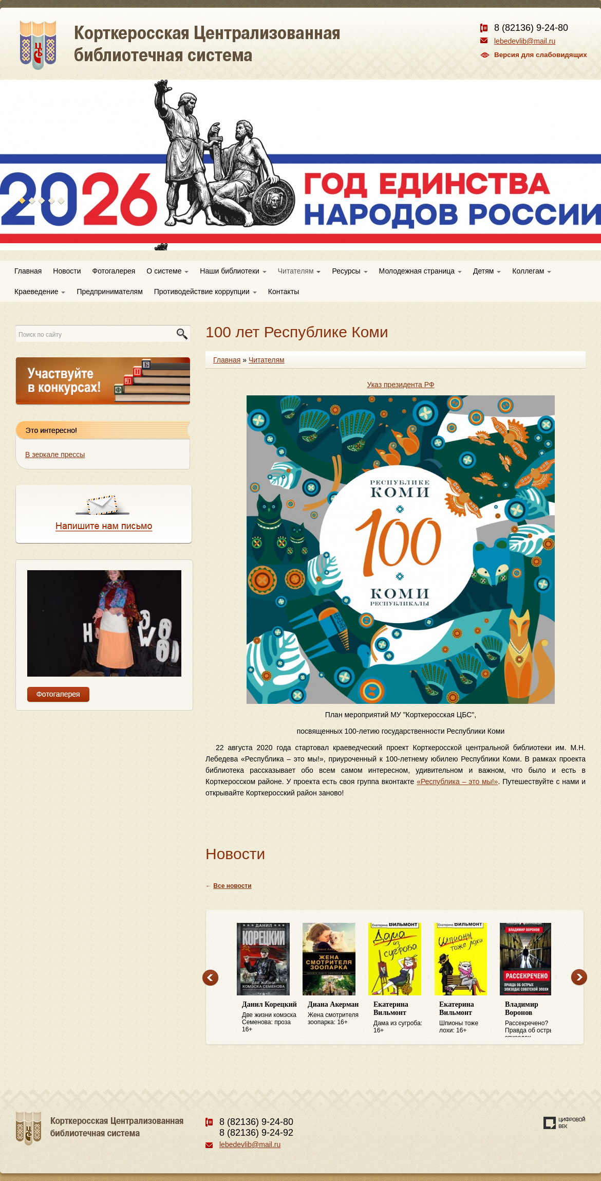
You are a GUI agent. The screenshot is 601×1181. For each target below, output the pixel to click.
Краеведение (39, 291)
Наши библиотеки (233, 271)
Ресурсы (349, 271)
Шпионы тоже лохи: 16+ (467, 1017)
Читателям (299, 271)
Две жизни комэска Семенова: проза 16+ (269, 1017)
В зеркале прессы (55, 454)
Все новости (232, 885)
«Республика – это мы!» (457, 781)
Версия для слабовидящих (540, 55)
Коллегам (531, 271)
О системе (167, 271)
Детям (487, 271)
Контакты (283, 291)
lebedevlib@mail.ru (524, 41)
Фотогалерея (114, 271)
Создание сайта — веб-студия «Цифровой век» (564, 1123)
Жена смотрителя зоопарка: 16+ (335, 1013)
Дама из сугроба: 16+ (401, 1017)
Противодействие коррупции (205, 291)
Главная (28, 271)
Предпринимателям (109, 291)
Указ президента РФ (400, 384)
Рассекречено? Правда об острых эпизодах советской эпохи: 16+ (532, 1019)
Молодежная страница (420, 271)
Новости (67, 271)
